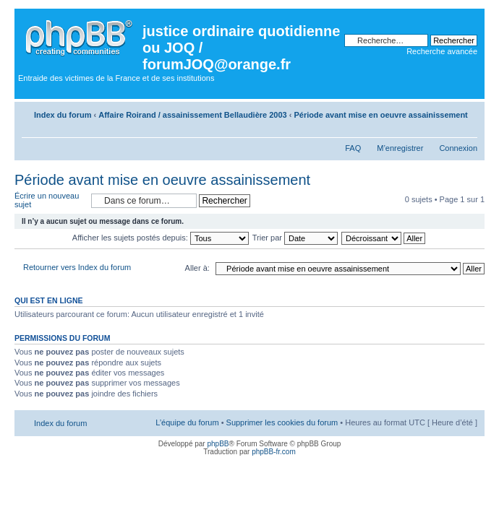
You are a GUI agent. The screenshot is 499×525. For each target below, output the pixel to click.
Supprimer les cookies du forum (282, 422)
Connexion (458, 148)
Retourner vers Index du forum (77, 267)
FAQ (353, 148)
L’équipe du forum (186, 422)
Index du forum (62, 114)
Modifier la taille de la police (466, 129)
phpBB (218, 444)
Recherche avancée (441, 51)
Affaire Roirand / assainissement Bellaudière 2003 (192, 114)
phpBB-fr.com (274, 452)
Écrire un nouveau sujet (49, 200)
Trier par (295, 237)
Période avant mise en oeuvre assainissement (381, 114)
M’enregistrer (400, 148)
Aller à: (197, 268)
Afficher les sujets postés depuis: (160, 237)
